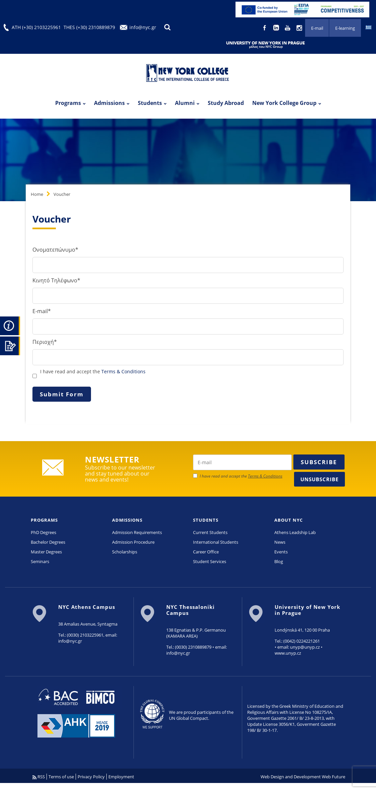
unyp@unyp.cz (305, 647)
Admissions (109, 103)
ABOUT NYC (288, 520)
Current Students (210, 532)
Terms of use (61, 777)
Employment (121, 777)
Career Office (206, 552)
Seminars (40, 561)
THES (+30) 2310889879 (89, 27)
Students (150, 103)
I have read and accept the (93, 372)
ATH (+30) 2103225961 (36, 27)
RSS (38, 777)
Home (37, 194)
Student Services (209, 561)
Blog (278, 561)
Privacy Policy (91, 777)
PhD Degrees (43, 532)
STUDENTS (205, 520)
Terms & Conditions (123, 371)
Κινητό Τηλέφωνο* (56, 280)
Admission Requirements (137, 532)
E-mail (317, 28)
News (279, 542)
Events (281, 552)
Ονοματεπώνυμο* (55, 249)
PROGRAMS (44, 520)
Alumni (185, 103)
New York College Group (284, 103)
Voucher (62, 194)
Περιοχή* (44, 342)
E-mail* (41, 311)
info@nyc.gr (142, 27)
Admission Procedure (133, 542)
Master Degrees (46, 552)
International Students (215, 542)
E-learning (345, 28)
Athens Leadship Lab (295, 532)
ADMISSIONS (127, 520)
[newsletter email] (242, 462)
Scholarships (124, 552)
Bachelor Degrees (48, 542)
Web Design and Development (291, 777)
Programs (68, 103)
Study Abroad (226, 103)
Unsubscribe (319, 479)
